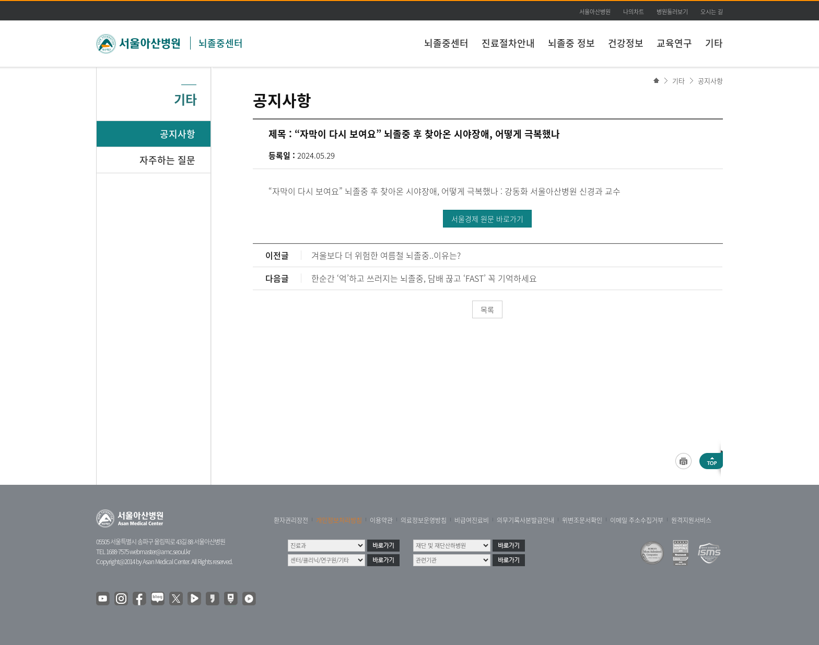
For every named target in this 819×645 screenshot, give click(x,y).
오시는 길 (711, 11)
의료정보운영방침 (424, 520)
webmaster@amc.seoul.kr (160, 551)
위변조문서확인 (582, 520)
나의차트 (633, 11)
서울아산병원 (595, 11)
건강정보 (626, 43)
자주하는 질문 (167, 160)
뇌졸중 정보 (571, 43)
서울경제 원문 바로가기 (487, 218)
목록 (487, 309)
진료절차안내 (508, 43)
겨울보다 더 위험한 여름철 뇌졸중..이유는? (386, 255)
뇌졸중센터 (220, 43)
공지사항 (710, 80)
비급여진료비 (471, 520)
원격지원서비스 (691, 520)
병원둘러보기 (672, 11)
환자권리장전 (291, 520)
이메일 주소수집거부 (636, 520)
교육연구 (674, 43)
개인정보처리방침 (339, 520)
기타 (714, 43)
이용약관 (381, 520)
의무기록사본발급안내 (525, 520)
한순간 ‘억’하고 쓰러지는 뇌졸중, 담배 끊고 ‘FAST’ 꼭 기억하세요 (424, 278)
